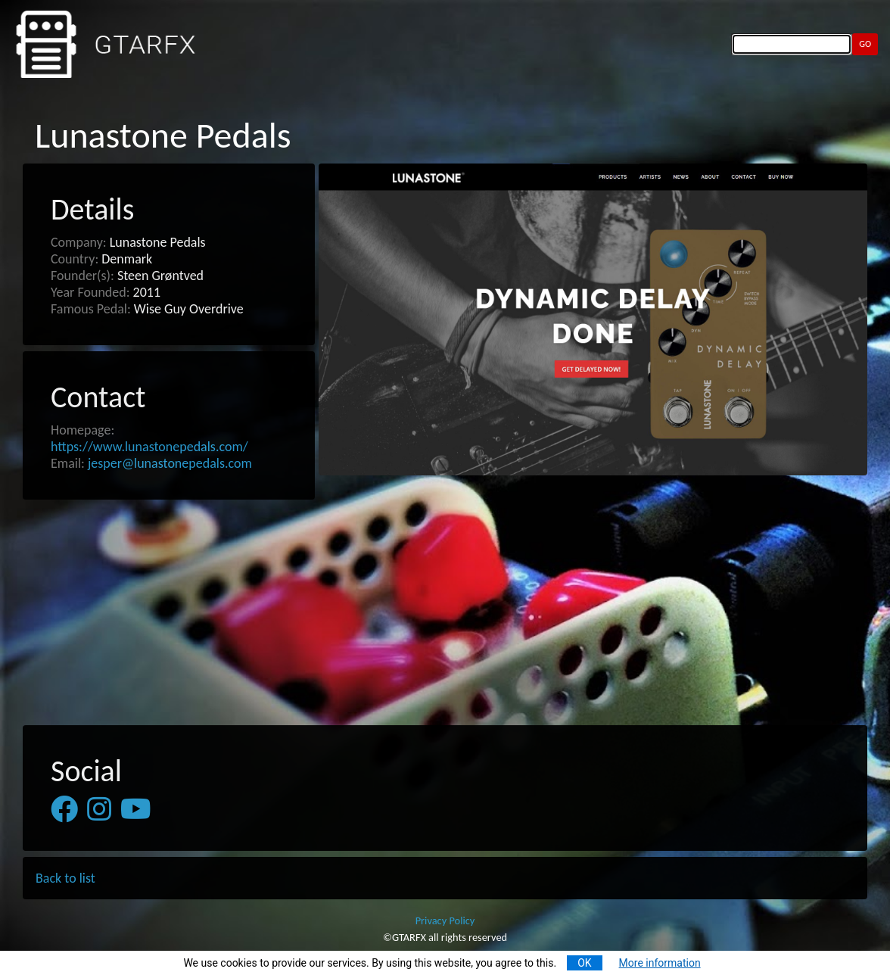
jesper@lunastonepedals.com (170, 463)
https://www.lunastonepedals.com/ (149, 446)
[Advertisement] (445, 613)
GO (865, 43)
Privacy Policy (445, 920)
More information (660, 963)
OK (584, 963)
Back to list (65, 878)
